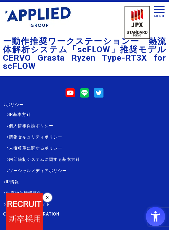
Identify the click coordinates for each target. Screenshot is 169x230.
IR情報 (12, 181)
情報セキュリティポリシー (35, 137)
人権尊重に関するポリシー (35, 148)
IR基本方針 (20, 114)
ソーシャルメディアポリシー (38, 170)
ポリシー (15, 104)
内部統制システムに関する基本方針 (44, 159)
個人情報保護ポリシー (31, 125)
